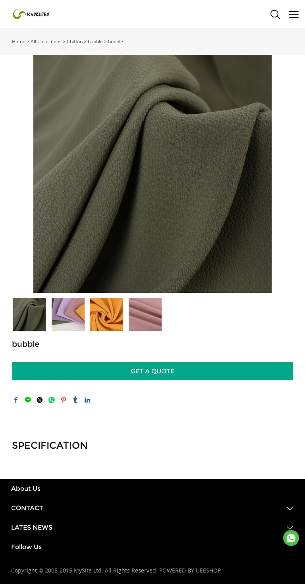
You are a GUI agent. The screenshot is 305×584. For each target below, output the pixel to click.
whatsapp (52, 400)
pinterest (64, 400)
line (28, 400)
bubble (95, 41)
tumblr (75, 400)
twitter (40, 400)
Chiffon (75, 41)
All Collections (46, 41)
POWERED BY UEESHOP (190, 570)
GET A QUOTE (152, 371)
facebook (16, 400)
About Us (26, 488)
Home (18, 41)
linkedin (87, 400)
